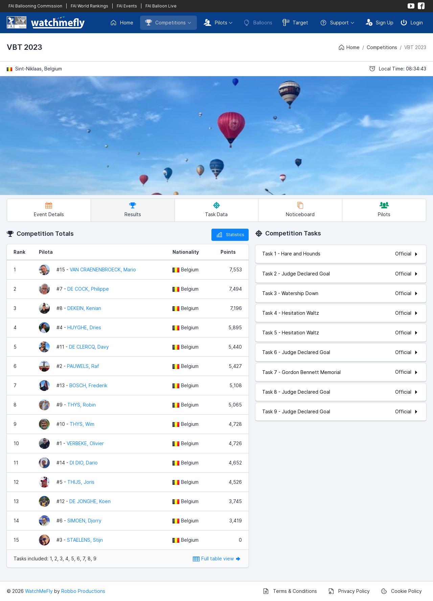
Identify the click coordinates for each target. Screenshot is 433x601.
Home (121, 22)
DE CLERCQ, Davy (89, 347)
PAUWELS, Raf (83, 366)
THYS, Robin (81, 405)
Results (132, 209)
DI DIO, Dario (84, 462)
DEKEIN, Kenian (84, 308)
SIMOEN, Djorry (84, 520)
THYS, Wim (82, 424)
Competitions (165, 22)
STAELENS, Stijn (85, 540)
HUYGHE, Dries (84, 327)
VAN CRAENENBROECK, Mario (103, 269)
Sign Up (379, 22)
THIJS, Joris (80, 482)
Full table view (217, 558)
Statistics (230, 234)
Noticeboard (300, 209)
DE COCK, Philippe (88, 289)
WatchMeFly (39, 591)
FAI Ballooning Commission (35, 5)
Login (412, 22)
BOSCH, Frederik (88, 385)
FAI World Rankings (89, 5)
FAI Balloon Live (161, 5)
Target (295, 22)
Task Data (216, 209)
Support (334, 22)
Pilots (215, 22)
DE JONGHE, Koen (90, 501)
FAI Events (127, 5)
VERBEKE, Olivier (85, 443)
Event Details (49, 209)
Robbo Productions (83, 591)
